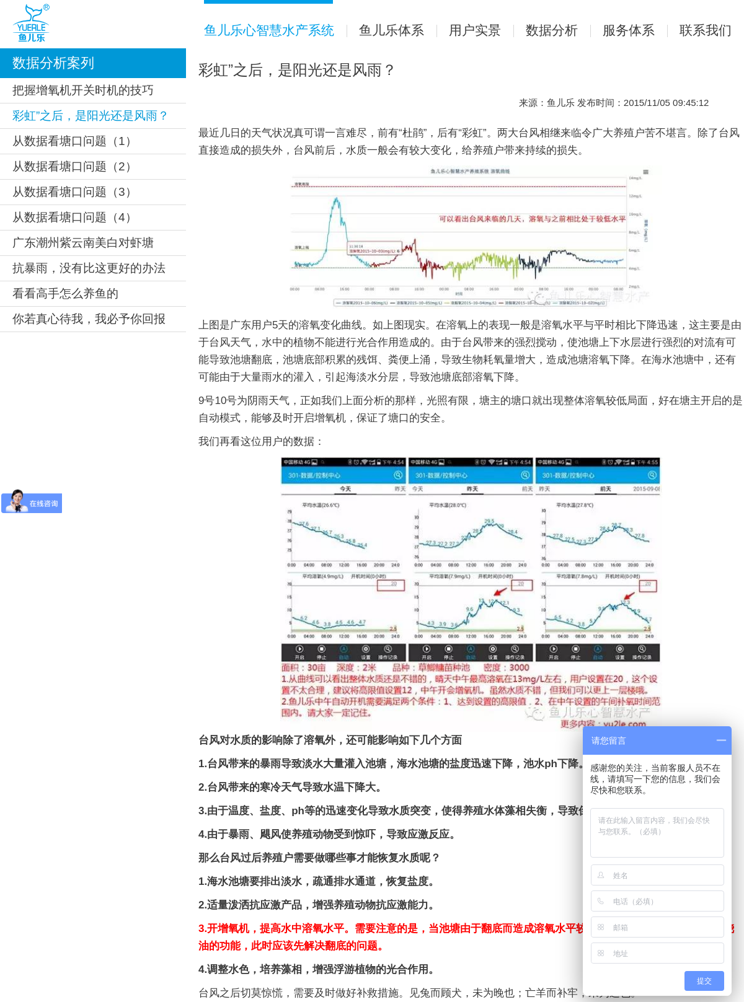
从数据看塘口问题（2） (74, 166)
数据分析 (545, 30)
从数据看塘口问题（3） (74, 191)
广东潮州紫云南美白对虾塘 (83, 242)
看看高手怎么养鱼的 (65, 293)
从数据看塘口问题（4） (74, 217)
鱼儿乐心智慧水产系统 (269, 18)
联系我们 (699, 30)
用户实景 (468, 30)
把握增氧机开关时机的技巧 (83, 90)
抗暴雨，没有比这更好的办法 (89, 268)
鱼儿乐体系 (385, 30)
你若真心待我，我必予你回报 (89, 318)
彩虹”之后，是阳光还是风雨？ (90, 115)
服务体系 (622, 30)
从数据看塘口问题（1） (74, 140)
